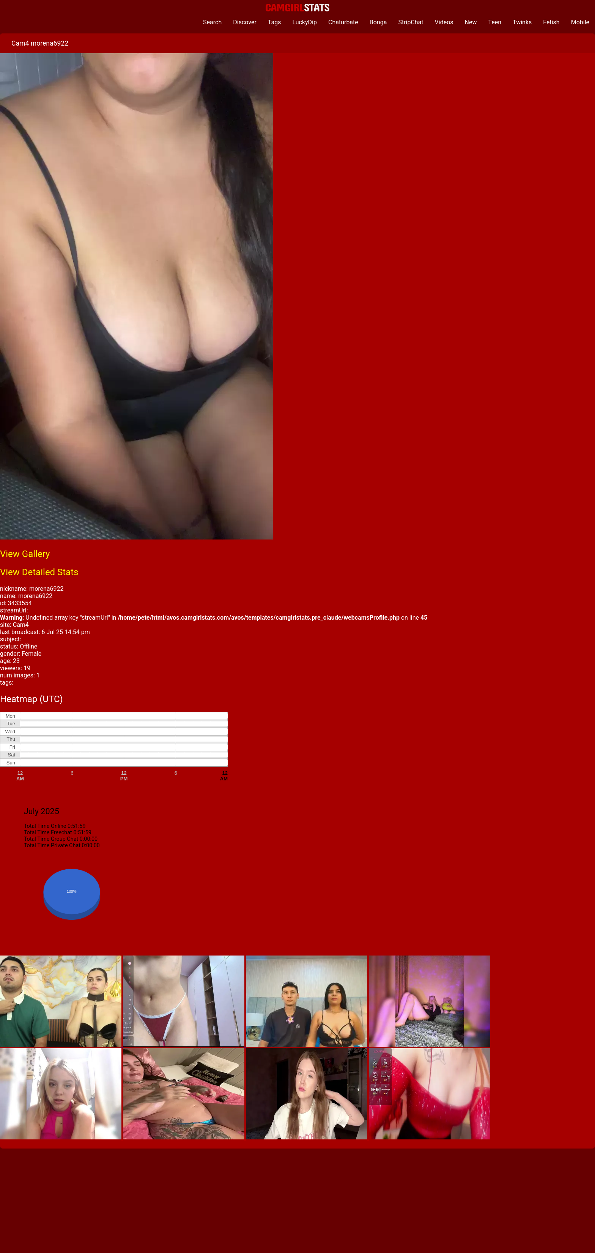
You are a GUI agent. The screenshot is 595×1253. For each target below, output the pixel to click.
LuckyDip (304, 22)
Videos (444, 22)
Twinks (522, 22)
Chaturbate (343, 22)
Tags (274, 22)
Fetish (551, 22)
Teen (495, 22)
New (471, 22)
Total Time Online (45, 826)
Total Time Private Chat (52, 845)
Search (212, 22)
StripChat (410, 22)
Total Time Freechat (48, 832)
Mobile (580, 22)
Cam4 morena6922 (39, 43)
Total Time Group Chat (51, 839)
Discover (245, 22)
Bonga (378, 22)
